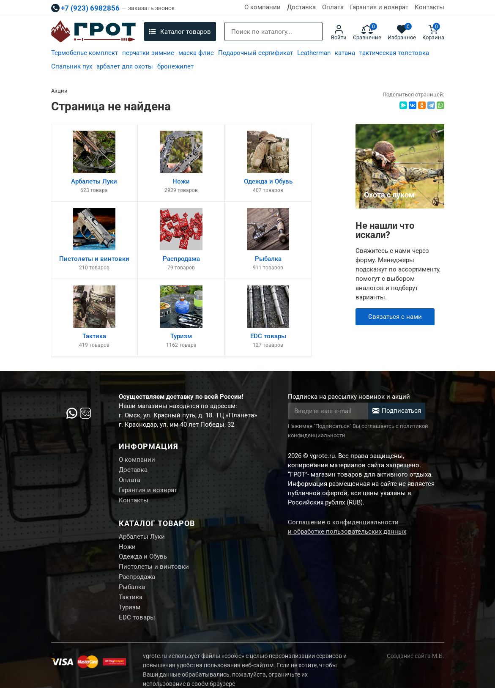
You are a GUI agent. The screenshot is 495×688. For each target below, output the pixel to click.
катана (345, 53)
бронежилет (175, 66)
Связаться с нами (395, 317)
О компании (262, 7)
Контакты (429, 7)
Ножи (127, 528)
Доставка (301, 7)
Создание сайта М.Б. (415, 640)
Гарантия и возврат (379, 7)
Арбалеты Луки (142, 517)
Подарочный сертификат (255, 53)
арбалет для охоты (124, 66)
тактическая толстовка (394, 53)
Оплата (333, 7)
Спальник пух (71, 66)
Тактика (130, 581)
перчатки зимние (148, 53)
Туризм (129, 591)
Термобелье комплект (84, 53)
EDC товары (137, 602)
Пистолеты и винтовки (154, 549)
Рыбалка (132, 570)
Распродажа (137, 560)
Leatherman (314, 53)
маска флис (196, 53)
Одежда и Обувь (143, 539)
